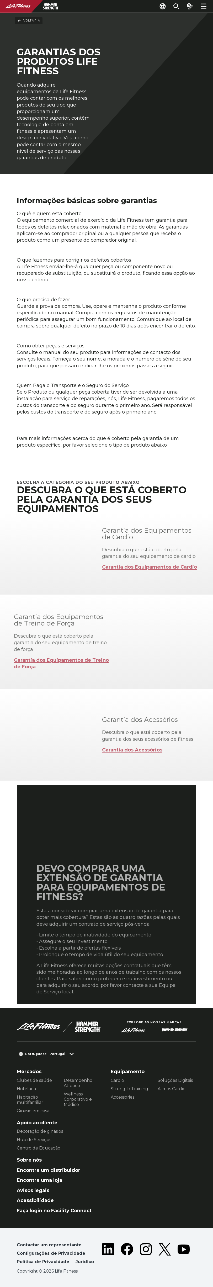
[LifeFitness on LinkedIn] (108, 1254)
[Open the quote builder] (190, 6)
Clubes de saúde (34, 1080)
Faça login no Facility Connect (54, 1211)
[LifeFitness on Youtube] (183, 1254)
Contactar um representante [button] (49, 1244)
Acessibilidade (35, 1200)
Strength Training (129, 1088)
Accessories (122, 1097)
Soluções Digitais (175, 1080)
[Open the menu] (203, 6)
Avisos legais (33, 1190)
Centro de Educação (38, 1148)
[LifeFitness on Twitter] (164, 1254)
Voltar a (28, 21)
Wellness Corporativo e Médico (78, 1099)
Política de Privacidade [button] (43, 1261)
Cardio (117, 1080)
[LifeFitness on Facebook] (127, 1254)
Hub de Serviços (34, 1139)
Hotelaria (26, 1088)
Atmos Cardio (171, 1088)
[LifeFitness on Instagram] (146, 1254)
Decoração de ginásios (40, 1131)
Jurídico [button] (85, 1261)
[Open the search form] (176, 6)
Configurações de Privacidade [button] (51, 1253)
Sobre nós (29, 1160)
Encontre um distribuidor (48, 1170)
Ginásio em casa (33, 1110)
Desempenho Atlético (78, 1083)
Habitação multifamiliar (30, 1100)
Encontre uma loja (39, 1180)
